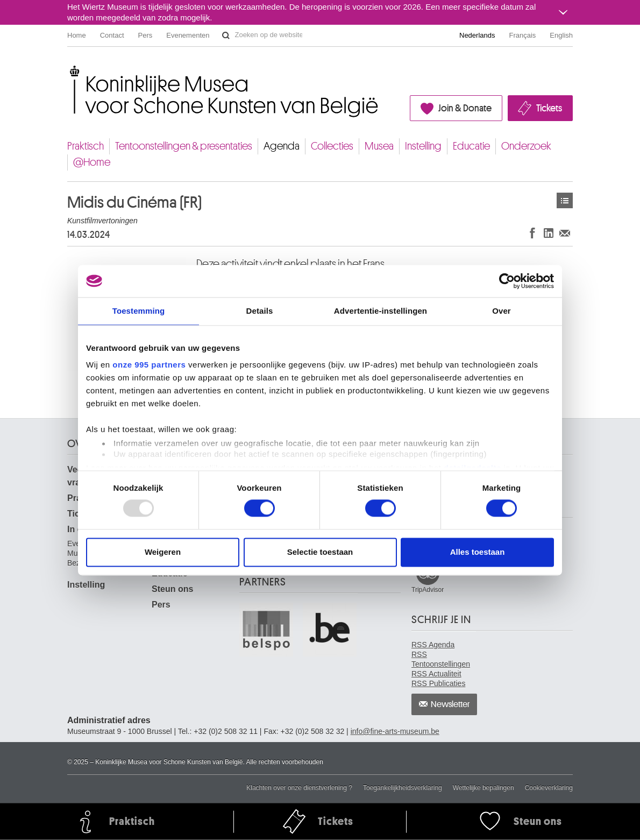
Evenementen (187, 35)
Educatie (471, 146)
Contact (112, 35)
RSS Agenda (432, 644)
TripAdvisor (427, 590)
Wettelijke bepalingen (483, 788)
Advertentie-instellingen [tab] (380, 310)
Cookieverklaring (549, 788)
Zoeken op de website (226, 35)
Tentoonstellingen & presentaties (183, 146)
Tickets (549, 108)
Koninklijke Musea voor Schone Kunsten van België (69, 69)
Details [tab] (259, 310)
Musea (379, 146)
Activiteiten (565, 200)
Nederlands (477, 35)
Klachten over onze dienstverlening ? (299, 788)
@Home (91, 162)
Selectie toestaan (320, 551)
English (561, 35)
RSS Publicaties (438, 683)
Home (76, 35)
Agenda (282, 146)
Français (522, 35)
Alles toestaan (477, 551)
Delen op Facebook (532, 233)
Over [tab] (501, 310)
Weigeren (163, 551)
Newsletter (450, 704)
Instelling (423, 146)
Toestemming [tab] (138, 310)
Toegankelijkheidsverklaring (402, 788)
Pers (145, 35)
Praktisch (85, 146)
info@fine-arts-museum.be (395, 731)
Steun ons (172, 589)
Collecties (332, 146)
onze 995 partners (149, 364)
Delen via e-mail (565, 233)
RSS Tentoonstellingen (440, 659)
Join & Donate (465, 108)
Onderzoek (526, 146)
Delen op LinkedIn (549, 233)
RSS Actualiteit (436, 673)
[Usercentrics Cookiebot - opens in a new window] (507, 281)
